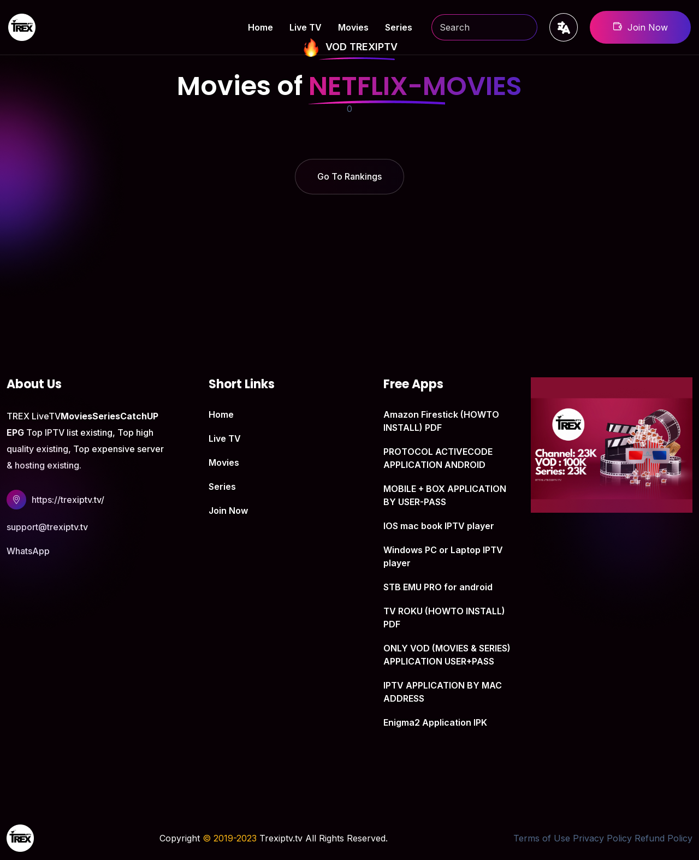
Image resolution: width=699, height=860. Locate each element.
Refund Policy (663, 838)
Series (398, 27)
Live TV (305, 27)
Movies (353, 27)
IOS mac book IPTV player (438, 525)
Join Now (640, 27)
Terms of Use (541, 838)
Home (260, 27)
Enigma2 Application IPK (435, 722)
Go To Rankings (349, 176)
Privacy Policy (602, 838)
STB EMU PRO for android (438, 587)
